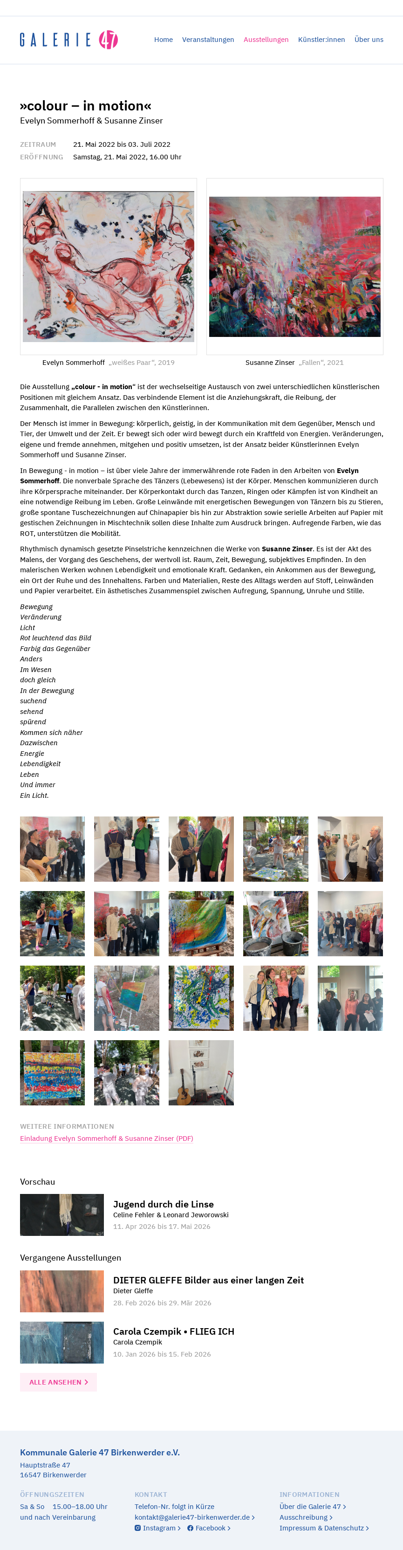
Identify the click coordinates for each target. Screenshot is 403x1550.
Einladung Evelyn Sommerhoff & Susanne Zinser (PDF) (106, 1138)
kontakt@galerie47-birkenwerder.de (192, 1517)
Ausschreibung (304, 1517)
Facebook (210, 1527)
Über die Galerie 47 (310, 1506)
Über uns (369, 39)
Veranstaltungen (208, 39)
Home (163, 39)
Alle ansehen (55, 1382)
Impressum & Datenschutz (322, 1527)
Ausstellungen (266, 39)
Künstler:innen (321, 39)
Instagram (159, 1527)
